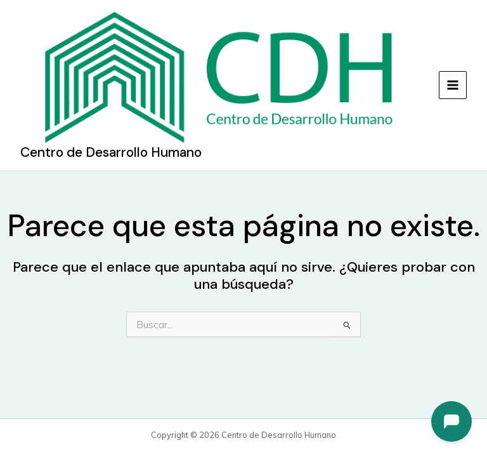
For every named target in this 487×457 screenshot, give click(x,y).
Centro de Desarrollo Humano (111, 152)
